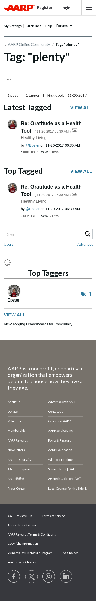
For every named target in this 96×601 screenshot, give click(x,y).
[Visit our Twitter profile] (31, 576)
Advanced (85, 244)
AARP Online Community (29, 44)
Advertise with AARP (62, 402)
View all (81, 107)
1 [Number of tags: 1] (90, 293)
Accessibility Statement (24, 525)
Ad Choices (70, 553)
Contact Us (55, 412)
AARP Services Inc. (60, 431)
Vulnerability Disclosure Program (30, 553)
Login (65, 7)
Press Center (17, 488)
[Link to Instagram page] (48, 576)
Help (48, 26)
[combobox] (48, 234)
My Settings (13, 26)
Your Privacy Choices (22, 562)
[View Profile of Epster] (33, 145)
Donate (13, 412)
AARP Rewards (18, 440)
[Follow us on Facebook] (14, 576)
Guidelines (33, 26)
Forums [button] (62, 26)
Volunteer (15, 421)
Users (8, 244)
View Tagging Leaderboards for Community (38, 324)
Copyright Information (23, 544)
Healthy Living (34, 138)
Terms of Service (53, 516)
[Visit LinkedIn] (66, 576)
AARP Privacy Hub (20, 516)
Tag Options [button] (9, 80)
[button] (89, 7)
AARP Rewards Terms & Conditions (32, 534)
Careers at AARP (59, 421)
